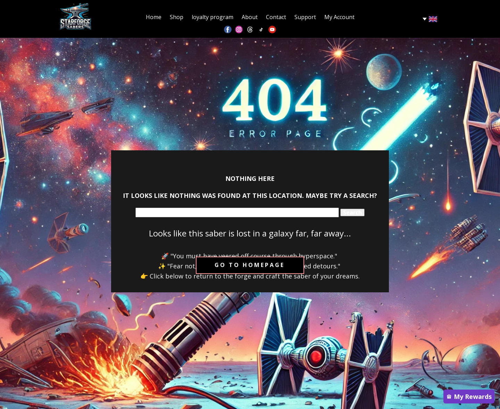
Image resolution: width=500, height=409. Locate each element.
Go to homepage (250, 265)
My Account (339, 17)
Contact (276, 17)
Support (305, 17)
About (250, 17)
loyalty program (212, 17)
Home (153, 17)
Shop (176, 17)
